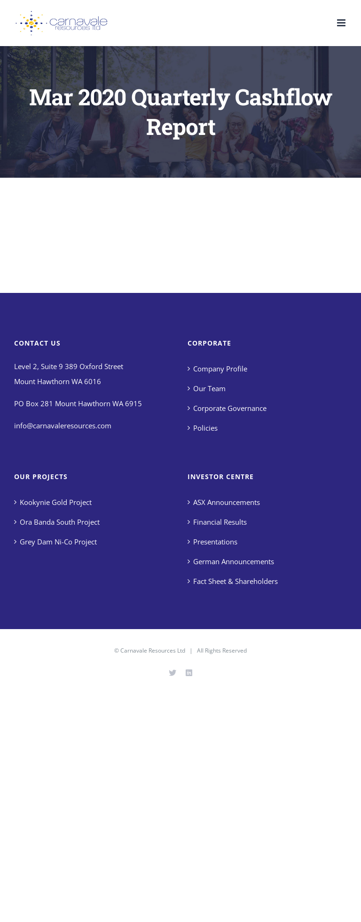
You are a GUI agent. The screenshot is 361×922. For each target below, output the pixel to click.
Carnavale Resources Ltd (152, 650)
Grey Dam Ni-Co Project (58, 541)
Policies (205, 428)
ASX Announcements (226, 502)
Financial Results (220, 522)
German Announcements (233, 561)
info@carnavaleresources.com (62, 425)
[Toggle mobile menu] (342, 23)
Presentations (215, 541)
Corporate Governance (230, 408)
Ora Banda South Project (60, 522)
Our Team (209, 388)
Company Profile (220, 368)
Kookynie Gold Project (56, 502)
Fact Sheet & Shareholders (235, 581)
